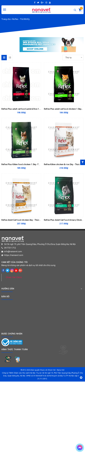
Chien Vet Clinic (14, 277)
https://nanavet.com (13, 255)
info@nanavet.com (13, 251)
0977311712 (10, 248)
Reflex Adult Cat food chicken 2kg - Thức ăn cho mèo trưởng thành (32, 220)
